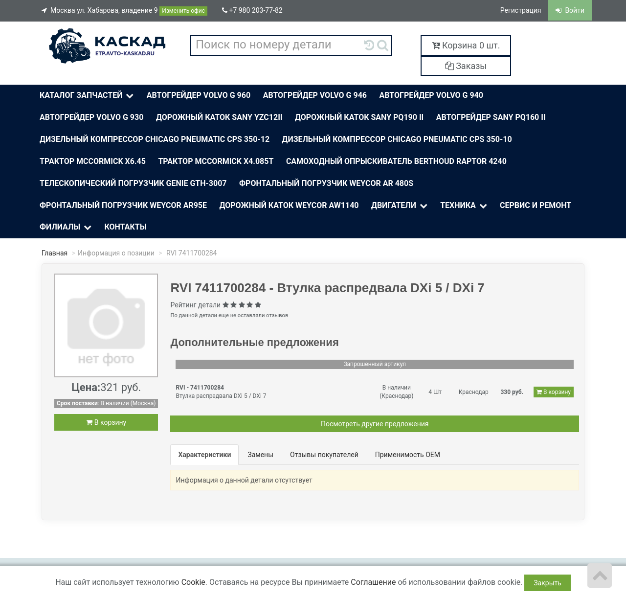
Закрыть (547, 583)
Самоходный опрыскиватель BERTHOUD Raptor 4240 (396, 161)
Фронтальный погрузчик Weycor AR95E (123, 205)
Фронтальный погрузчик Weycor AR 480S (326, 183)
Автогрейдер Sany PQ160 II (491, 117)
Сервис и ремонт (535, 205)
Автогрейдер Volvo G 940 (431, 95)
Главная (54, 253)
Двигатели (400, 206)
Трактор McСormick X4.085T (215, 161)
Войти (570, 10)
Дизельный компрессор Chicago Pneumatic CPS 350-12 (154, 139)
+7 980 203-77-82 (252, 10)
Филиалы (66, 227)
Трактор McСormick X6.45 (93, 161)
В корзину (106, 422)
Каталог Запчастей (87, 96)
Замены (260, 455)
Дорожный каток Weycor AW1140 (289, 205)
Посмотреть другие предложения (375, 424)
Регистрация (520, 10)
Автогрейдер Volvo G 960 (198, 95)
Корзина (466, 45)
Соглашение (373, 582)
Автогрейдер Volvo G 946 (315, 95)
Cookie (193, 582)
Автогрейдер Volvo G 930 (91, 117)
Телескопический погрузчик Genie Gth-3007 (133, 183)
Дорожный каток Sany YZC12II (219, 117)
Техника (464, 206)
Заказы (466, 66)
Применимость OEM (407, 455)
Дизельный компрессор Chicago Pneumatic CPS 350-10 (397, 139)
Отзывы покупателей (324, 455)
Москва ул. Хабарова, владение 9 (124, 11)
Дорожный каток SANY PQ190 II (359, 117)
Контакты (125, 226)
